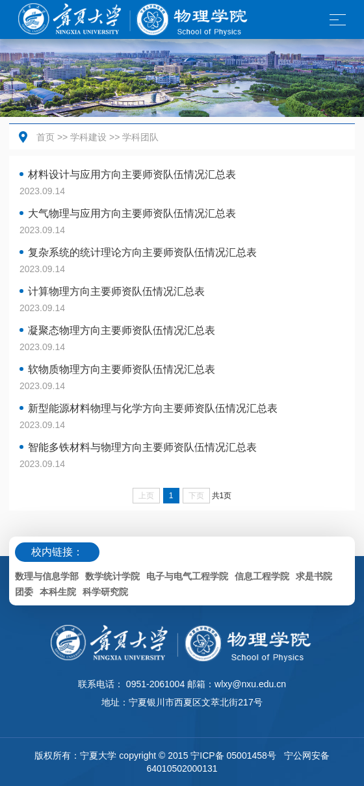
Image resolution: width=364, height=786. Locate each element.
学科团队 (140, 137)
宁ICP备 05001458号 (233, 755)
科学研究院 (105, 592)
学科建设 (88, 137)
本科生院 (58, 592)
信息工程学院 (262, 576)
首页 (45, 137)
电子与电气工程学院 (187, 576)
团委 (24, 592)
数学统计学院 (112, 576)
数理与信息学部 (47, 576)
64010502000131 (181, 768)
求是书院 (314, 576)
